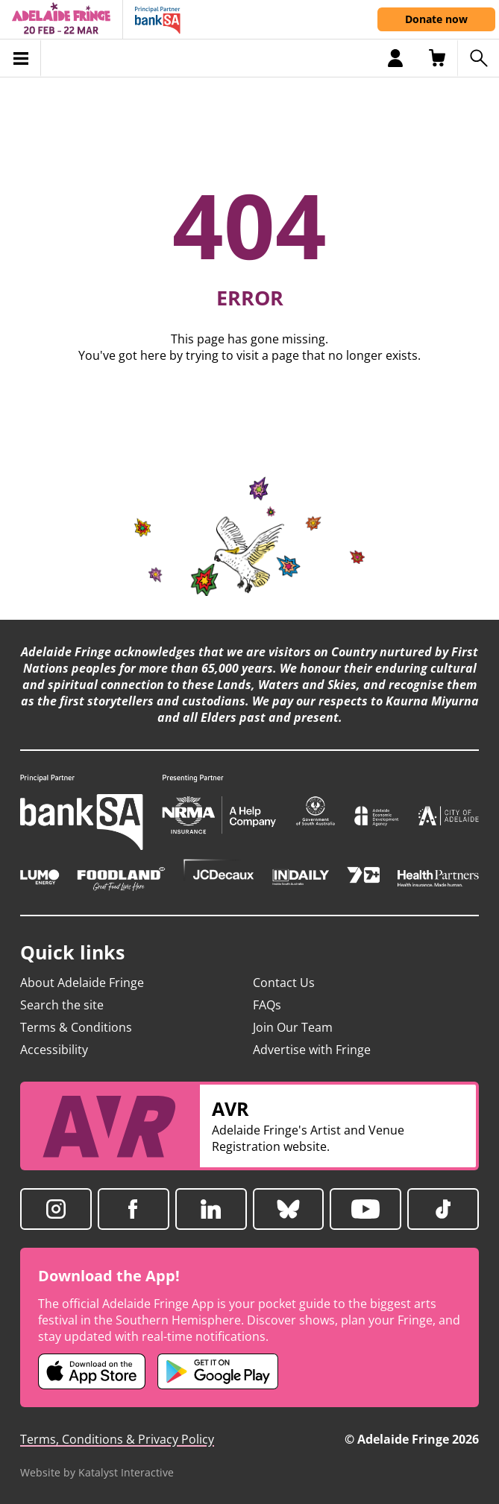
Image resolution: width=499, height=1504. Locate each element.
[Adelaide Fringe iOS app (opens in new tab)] (91, 1371)
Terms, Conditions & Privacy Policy (117, 1439)
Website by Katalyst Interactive (97, 1472)
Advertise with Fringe (312, 1049)
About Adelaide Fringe (82, 982)
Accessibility (54, 1049)
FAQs (267, 1005)
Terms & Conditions (76, 1027)
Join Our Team (293, 1027)
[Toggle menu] (20, 58)
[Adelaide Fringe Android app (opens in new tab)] (217, 1371)
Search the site (62, 1005)
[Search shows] (478, 58)
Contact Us (284, 982)
